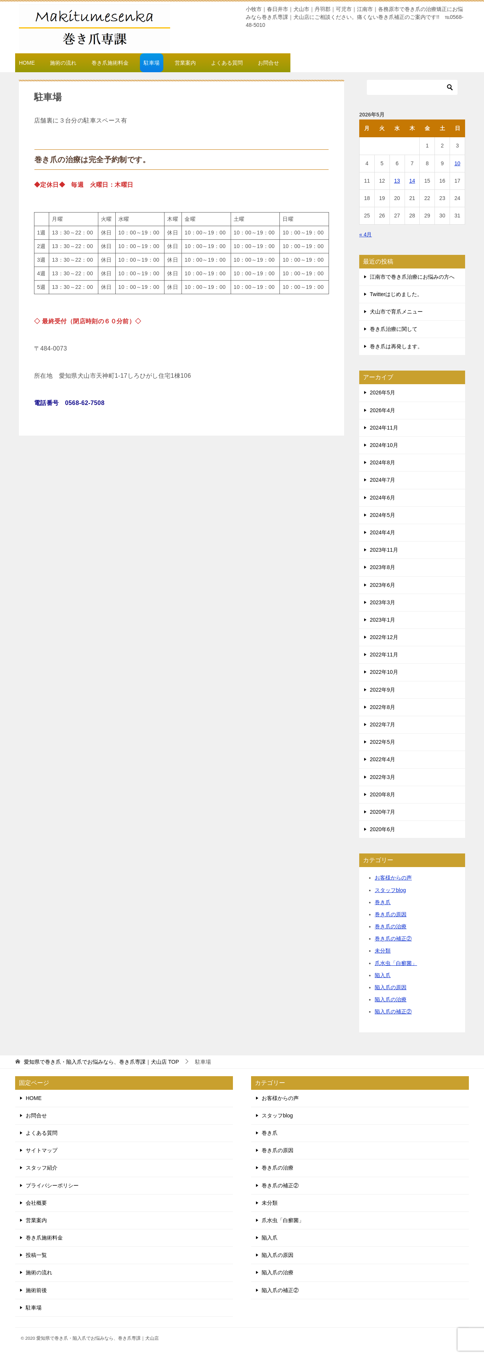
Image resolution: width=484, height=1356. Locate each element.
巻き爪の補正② (393, 939)
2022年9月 (382, 690)
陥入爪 (383, 975)
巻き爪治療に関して (393, 329)
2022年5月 (382, 742)
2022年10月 (384, 672)
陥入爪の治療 (390, 999)
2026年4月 (382, 410)
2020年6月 (382, 829)
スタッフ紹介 (41, 1168)
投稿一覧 (36, 1255)
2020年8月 (382, 794)
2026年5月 (382, 392)
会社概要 (36, 1203)
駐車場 (152, 63)
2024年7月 (382, 480)
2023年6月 (382, 585)
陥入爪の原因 (390, 987)
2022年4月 (382, 759)
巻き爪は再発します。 (396, 346)
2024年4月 (382, 532)
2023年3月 (382, 602)
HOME (27, 63)
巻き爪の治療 (390, 926)
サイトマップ (41, 1150)
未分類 (383, 951)
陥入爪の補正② (393, 1011)
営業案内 (185, 63)
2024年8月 (382, 462)
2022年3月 (382, 777)
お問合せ (268, 63)
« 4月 (365, 234)
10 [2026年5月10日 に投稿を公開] (458, 163)
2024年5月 (382, 515)
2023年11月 (384, 550)
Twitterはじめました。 (396, 294)
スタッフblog (390, 890)
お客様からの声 (393, 878)
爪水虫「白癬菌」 (396, 963)
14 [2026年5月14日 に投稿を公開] (412, 181)
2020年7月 (382, 812)
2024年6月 (382, 498)
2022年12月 (384, 637)
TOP (101, 1062)
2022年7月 (382, 724)
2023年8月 (382, 567)
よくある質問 (227, 63)
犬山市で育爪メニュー (396, 312)
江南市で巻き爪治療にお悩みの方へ (412, 277)
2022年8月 (382, 707)
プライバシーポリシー (52, 1185)
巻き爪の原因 (390, 914)
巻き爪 (383, 902)
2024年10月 (384, 445)
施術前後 (36, 1290)
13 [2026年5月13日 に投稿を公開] (397, 181)
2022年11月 (384, 655)
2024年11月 (384, 428)
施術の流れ (63, 63)
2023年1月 (382, 620)
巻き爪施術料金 (110, 63)
